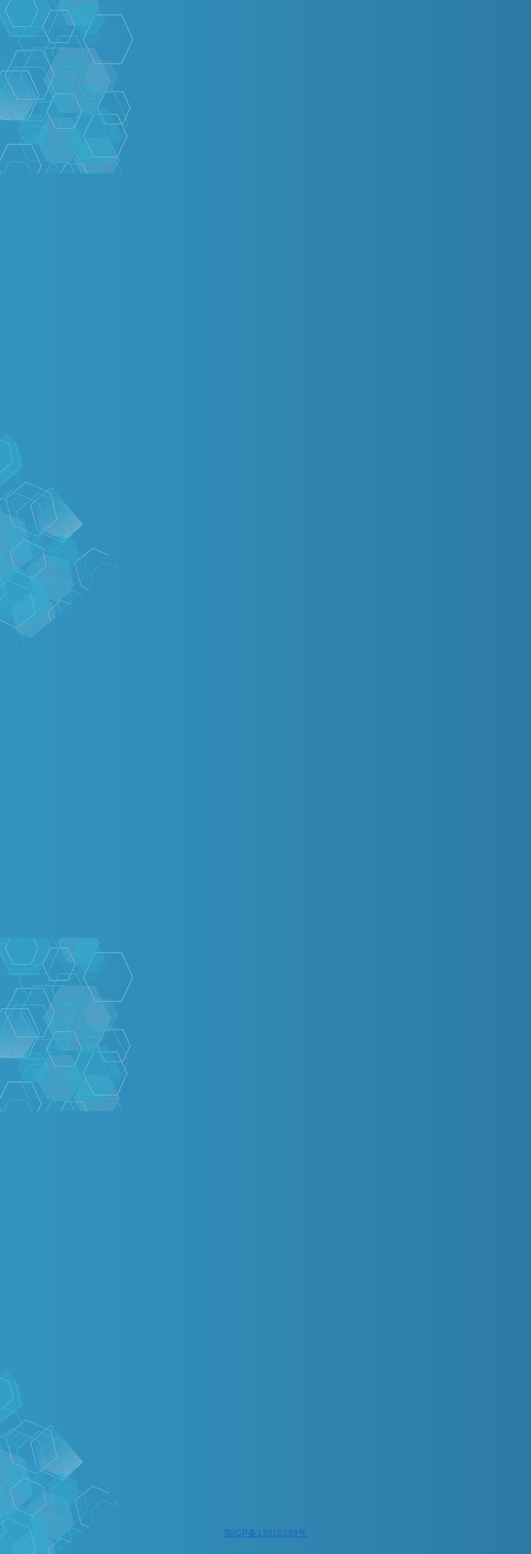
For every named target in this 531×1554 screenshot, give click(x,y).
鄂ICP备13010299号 (266, 1533)
